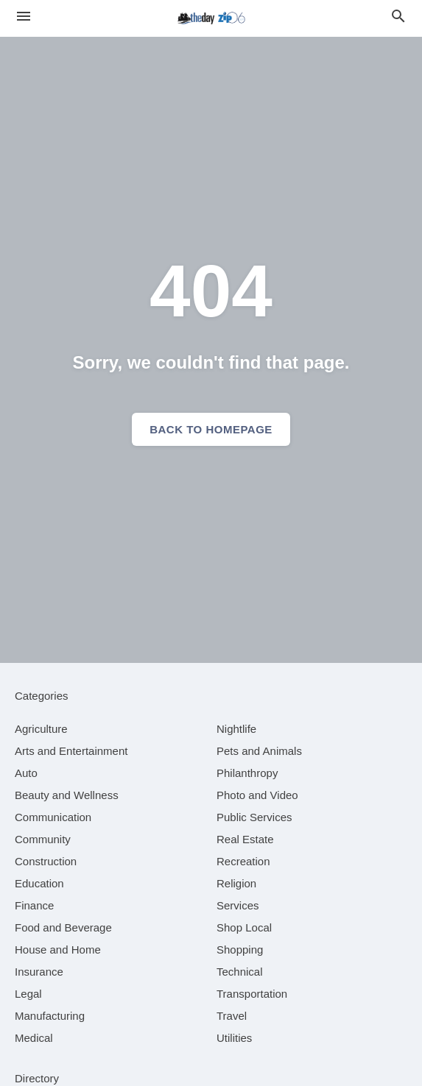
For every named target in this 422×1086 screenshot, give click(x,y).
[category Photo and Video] (257, 795)
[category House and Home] (58, 949)
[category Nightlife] (236, 729)
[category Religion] (236, 883)
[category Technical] (240, 971)
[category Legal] (28, 993)
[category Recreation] (243, 861)
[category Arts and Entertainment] (71, 751)
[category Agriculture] (41, 729)
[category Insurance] (39, 971)
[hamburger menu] (23, 16)
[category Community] (43, 839)
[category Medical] (34, 1038)
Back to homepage (211, 429)
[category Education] (39, 883)
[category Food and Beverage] (63, 927)
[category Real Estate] (245, 839)
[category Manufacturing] (50, 1015)
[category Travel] (232, 1015)
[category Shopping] (240, 949)
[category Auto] (26, 773)
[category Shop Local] (244, 927)
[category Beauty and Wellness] (67, 795)
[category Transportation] (252, 993)
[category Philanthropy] (247, 773)
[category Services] (238, 905)
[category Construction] (46, 861)
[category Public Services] (254, 817)
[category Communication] (53, 817)
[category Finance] (34, 905)
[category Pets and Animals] (259, 751)
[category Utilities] (234, 1038)
